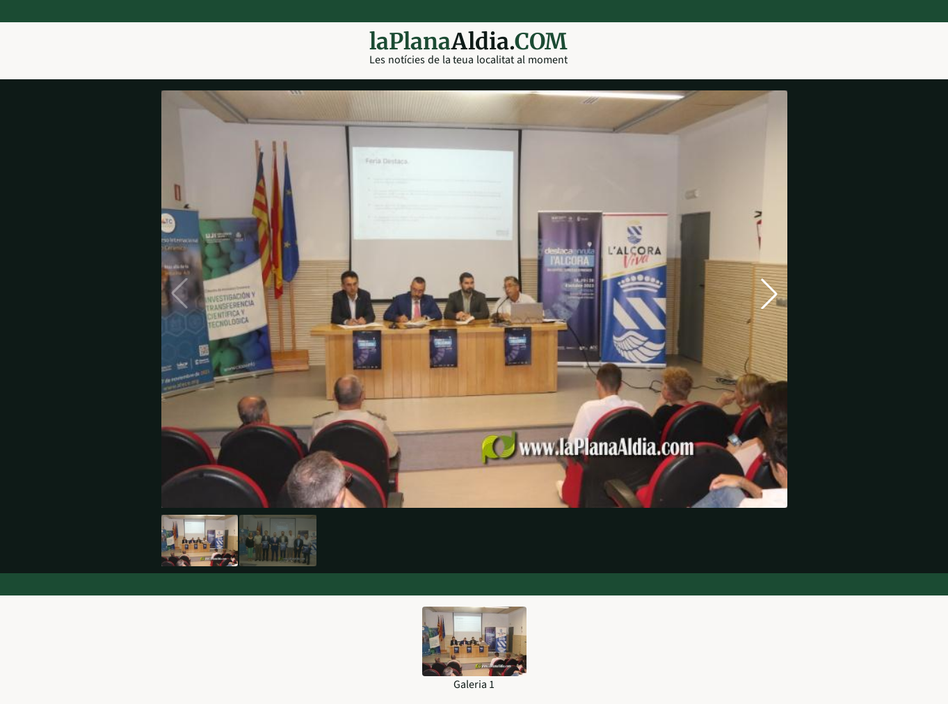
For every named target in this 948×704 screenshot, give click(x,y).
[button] (769, 293)
